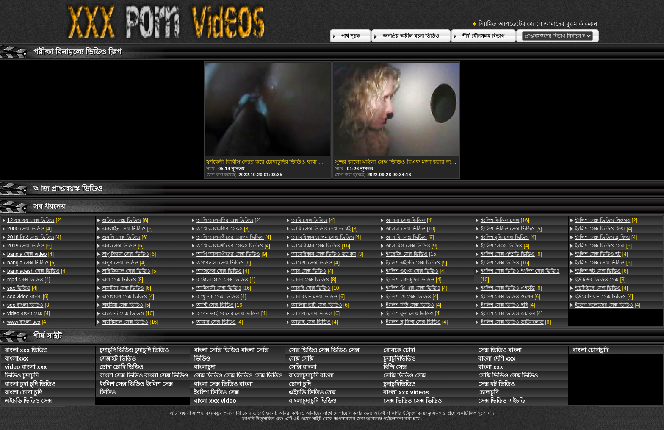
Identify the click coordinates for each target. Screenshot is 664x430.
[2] (34, 220)
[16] (128, 313)
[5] (130, 271)
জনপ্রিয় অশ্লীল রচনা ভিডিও (411, 36)
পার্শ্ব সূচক (350, 36)
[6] (29, 246)
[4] (29, 229)
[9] (28, 297)
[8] (122, 280)
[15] (411, 254)
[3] (28, 305)
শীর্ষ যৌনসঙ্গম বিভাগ (483, 36)
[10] (315, 288)
